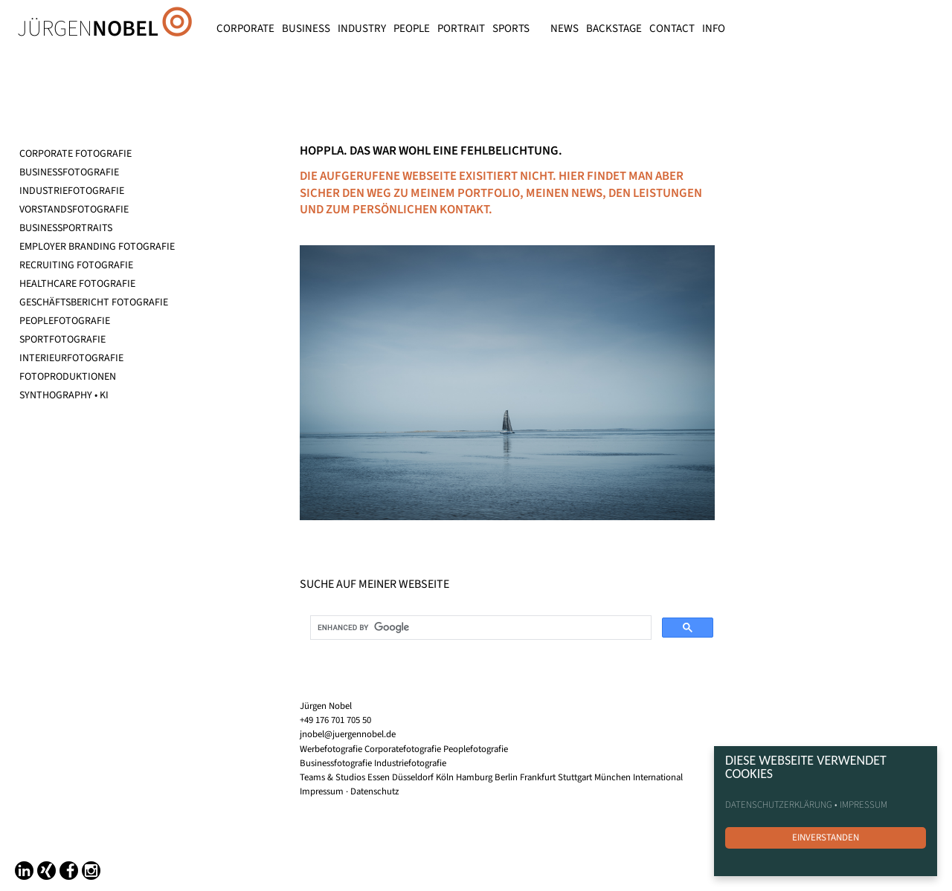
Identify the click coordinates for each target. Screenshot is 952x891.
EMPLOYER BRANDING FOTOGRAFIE (97, 247)
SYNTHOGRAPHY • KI (64, 395)
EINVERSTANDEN (825, 837)
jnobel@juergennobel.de (348, 734)
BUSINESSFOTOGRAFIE (69, 172)
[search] (479, 628)
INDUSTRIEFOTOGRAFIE (71, 191)
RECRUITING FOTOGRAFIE (76, 265)
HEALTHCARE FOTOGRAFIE (77, 284)
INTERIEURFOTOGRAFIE (71, 358)
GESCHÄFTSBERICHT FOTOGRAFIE (93, 302)
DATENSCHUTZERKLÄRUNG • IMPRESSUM (806, 804)
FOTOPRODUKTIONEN (67, 377)
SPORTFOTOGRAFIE (62, 339)
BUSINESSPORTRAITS (65, 228)
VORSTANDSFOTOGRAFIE (74, 209)
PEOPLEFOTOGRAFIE (64, 321)
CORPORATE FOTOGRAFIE (75, 154)
